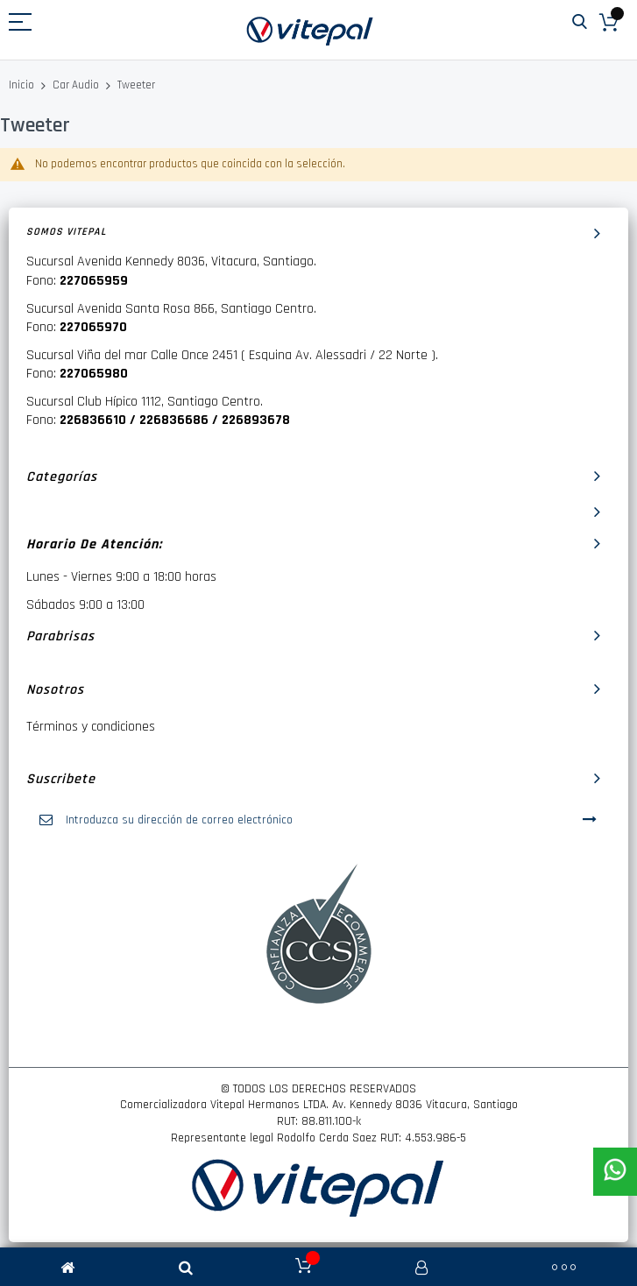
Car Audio (77, 85)
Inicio (23, 85)
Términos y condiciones (90, 726)
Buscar (579, 22)
